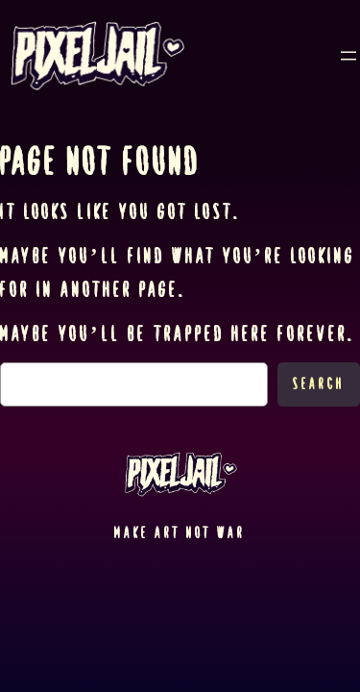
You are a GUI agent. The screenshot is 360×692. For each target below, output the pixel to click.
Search (319, 384)
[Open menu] (348, 55)
